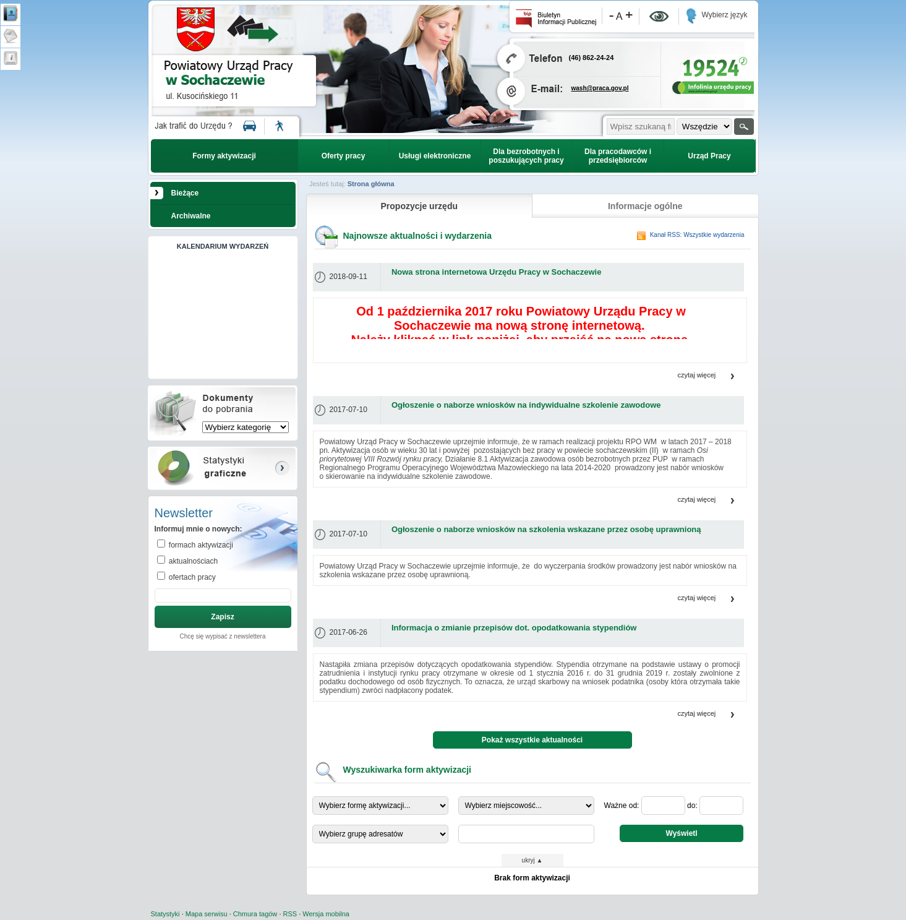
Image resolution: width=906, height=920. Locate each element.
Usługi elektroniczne (435, 156)
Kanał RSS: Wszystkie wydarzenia (697, 234)
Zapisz (222, 617)
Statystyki (165, 914)
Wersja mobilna (325, 914)
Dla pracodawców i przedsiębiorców (617, 156)
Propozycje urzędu (419, 206)
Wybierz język (725, 15)
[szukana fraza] (641, 126)
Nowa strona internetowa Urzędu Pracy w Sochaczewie (496, 272)
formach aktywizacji (200, 545)
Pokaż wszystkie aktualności (532, 740)
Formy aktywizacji (224, 156)
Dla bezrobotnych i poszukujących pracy (526, 156)
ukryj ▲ (532, 860)
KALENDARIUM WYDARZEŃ (223, 246)
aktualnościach (192, 561)
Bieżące (185, 193)
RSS (290, 914)
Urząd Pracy (709, 156)
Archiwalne (191, 216)
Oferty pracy (343, 156)
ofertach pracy (191, 577)
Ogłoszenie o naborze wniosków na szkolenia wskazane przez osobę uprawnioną (546, 529)
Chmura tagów (255, 914)
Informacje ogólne (645, 206)
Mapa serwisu (207, 914)
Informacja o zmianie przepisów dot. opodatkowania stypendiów (514, 627)
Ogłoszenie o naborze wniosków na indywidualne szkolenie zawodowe (526, 405)
